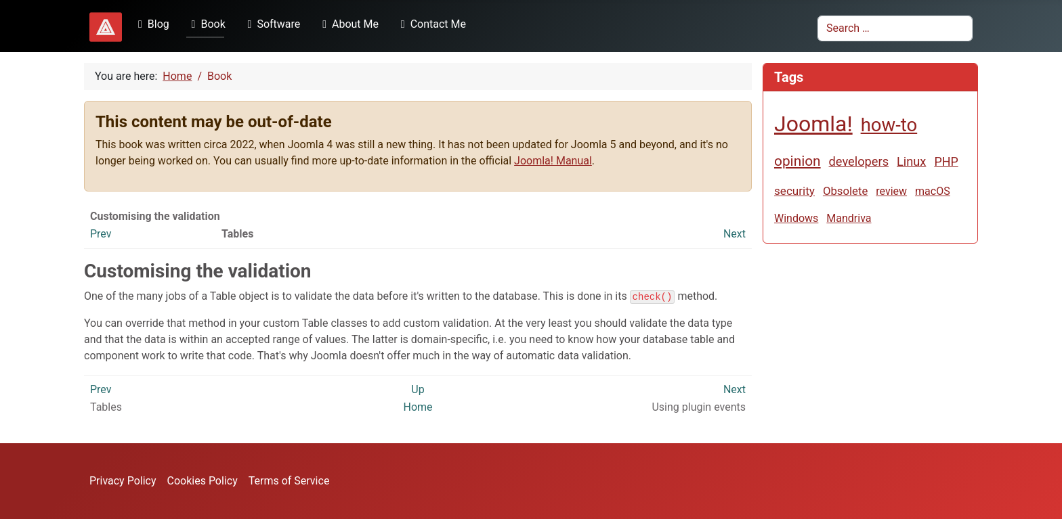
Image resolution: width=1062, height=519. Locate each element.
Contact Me (431, 24)
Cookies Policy (202, 480)
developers (859, 161)
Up (417, 389)
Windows (796, 218)
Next (734, 233)
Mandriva (848, 218)
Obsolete (845, 191)
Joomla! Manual (553, 160)
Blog (151, 24)
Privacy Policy (122, 480)
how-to (889, 125)
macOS (932, 191)
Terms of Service (289, 480)
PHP (946, 161)
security (794, 191)
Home (417, 407)
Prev (101, 233)
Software (271, 24)
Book (206, 24)
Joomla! (813, 124)
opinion (797, 161)
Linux (911, 161)
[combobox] (895, 28)
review (891, 191)
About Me (348, 24)
